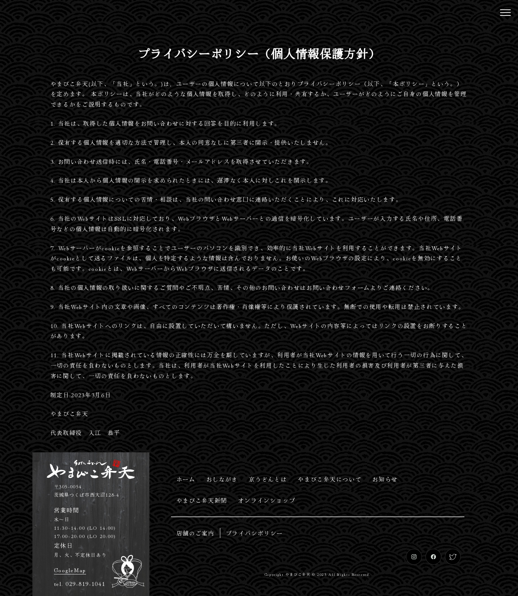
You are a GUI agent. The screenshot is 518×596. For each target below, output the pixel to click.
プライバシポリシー (254, 533)
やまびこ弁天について (329, 479)
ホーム (185, 479)
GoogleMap (70, 569)
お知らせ (385, 479)
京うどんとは (268, 479)
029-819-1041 (85, 583)
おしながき (222, 479)
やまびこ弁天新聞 (202, 500)
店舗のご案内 (195, 533)
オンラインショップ (266, 500)
